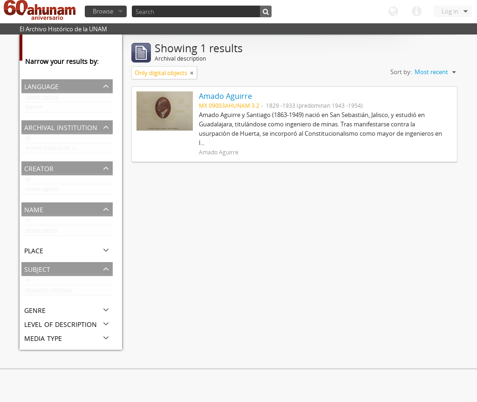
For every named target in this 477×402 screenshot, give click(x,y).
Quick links (416, 11)
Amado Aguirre (41, 191)
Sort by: (401, 72)
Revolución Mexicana (48, 292)
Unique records (42, 99)
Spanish (33, 109)
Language (393, 11)
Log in (450, 11)
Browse (103, 11)
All (28, 140)
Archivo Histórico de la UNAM (58, 150)
